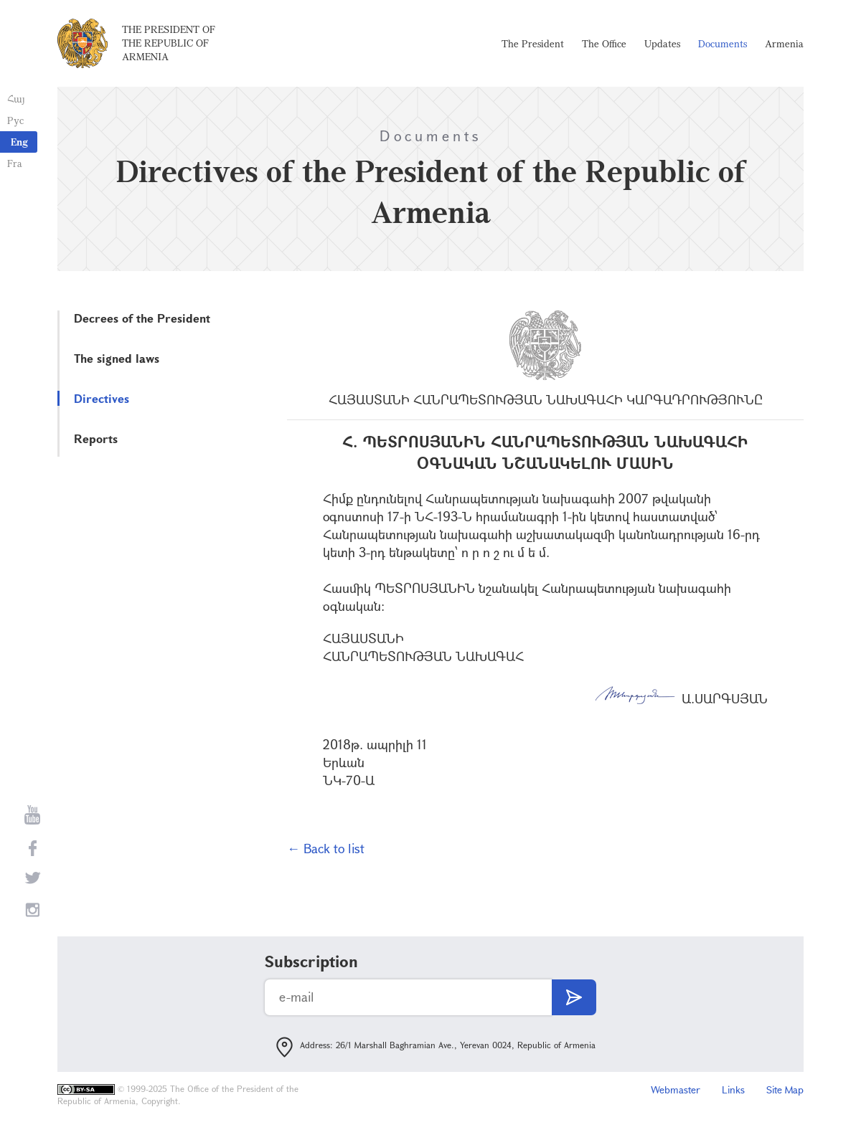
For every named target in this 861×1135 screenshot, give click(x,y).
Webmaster (675, 1089)
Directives (101, 398)
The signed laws (116, 358)
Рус (15, 120)
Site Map (785, 1089)
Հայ (16, 98)
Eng (19, 141)
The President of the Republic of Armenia (168, 42)
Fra (14, 163)
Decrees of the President (142, 318)
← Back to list (325, 848)
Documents (722, 43)
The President (533, 43)
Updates (662, 43)
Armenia (784, 43)
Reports (96, 438)
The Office (604, 43)
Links (733, 1089)
